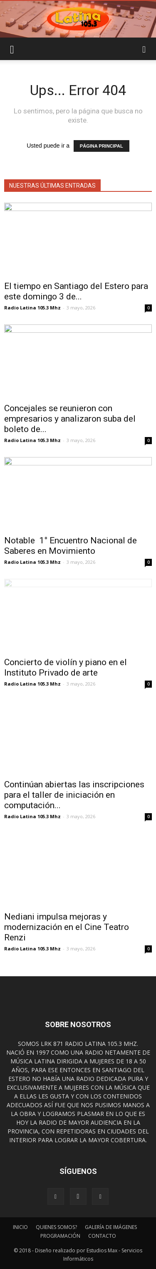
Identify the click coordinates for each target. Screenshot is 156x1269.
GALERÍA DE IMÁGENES (111, 1227)
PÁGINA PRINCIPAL (101, 145)
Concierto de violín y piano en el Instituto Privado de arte (65, 667)
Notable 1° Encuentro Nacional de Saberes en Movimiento (70, 545)
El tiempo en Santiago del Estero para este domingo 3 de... (76, 291)
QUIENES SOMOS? (56, 1227)
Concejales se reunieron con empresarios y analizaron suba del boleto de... (70, 418)
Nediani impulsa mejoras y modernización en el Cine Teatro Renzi (66, 927)
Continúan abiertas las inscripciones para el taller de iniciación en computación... (74, 794)
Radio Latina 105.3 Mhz (32, 307)
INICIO (20, 1227)
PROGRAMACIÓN (60, 1235)
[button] (144, 49)
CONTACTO (102, 1235)
